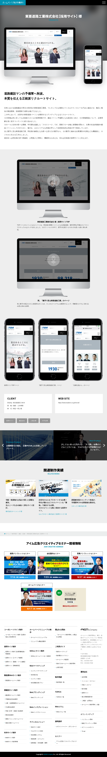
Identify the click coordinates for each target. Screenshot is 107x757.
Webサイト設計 (35, 727)
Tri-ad (83, 731)
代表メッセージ (86, 685)
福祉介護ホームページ (12, 723)
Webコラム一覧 (61, 712)
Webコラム (59, 707)
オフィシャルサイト (88, 727)
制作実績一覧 (60, 682)
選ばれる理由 (60, 630)
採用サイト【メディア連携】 (14, 658)
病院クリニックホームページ (14, 719)
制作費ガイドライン (62, 655)
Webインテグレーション (39, 707)
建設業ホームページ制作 (12, 695)
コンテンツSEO (35, 679)
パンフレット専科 (87, 719)
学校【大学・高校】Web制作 (14, 711)
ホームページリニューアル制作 (40, 631)
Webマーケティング (37, 666)
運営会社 (84, 672)
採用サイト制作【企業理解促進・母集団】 (15, 653)
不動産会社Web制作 (11, 699)
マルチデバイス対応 (37, 731)
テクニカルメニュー (37, 722)
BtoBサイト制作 (10, 737)
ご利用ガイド (60, 646)
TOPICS (58, 692)
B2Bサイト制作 (10, 732)
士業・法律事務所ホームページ (14, 703)
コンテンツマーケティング (39, 671)
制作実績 (58, 677)
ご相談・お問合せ (87, 700)
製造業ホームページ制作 (12, 680)
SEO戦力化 (34, 675)
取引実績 (84, 689)
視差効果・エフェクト (37, 739)
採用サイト (10, 421)
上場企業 (33, 421)
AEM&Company (48, 754)
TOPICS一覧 (60, 697)
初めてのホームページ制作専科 (65, 663)
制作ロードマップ (61, 651)
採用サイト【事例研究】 (12, 665)
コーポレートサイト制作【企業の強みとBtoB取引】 (15, 636)
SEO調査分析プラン (37, 683)
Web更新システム (36, 735)
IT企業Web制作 (10, 707)
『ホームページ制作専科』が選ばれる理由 (66, 636)
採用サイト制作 (10, 646)
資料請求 (58, 721)
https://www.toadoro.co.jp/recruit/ (68, 403)
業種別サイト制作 (11, 690)
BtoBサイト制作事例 (11, 741)
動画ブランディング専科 (89, 723)
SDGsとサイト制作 (37, 651)
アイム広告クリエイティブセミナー (66, 742)
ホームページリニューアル (39, 637)
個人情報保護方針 (87, 697)
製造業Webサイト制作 (12, 675)
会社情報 (84, 677)
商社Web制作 (9, 715)
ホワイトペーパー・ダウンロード (66, 726)
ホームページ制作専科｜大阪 (90, 704)
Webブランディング (37, 692)
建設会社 (22, 421)
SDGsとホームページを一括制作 (41, 656)
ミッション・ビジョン (88, 681)
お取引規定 (59, 667)
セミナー (58, 736)
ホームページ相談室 (62, 659)
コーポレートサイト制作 (13, 630)
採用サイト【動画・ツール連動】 (15, 662)
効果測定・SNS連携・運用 (39, 743)
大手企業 (45, 421)
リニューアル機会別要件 (38, 641)
